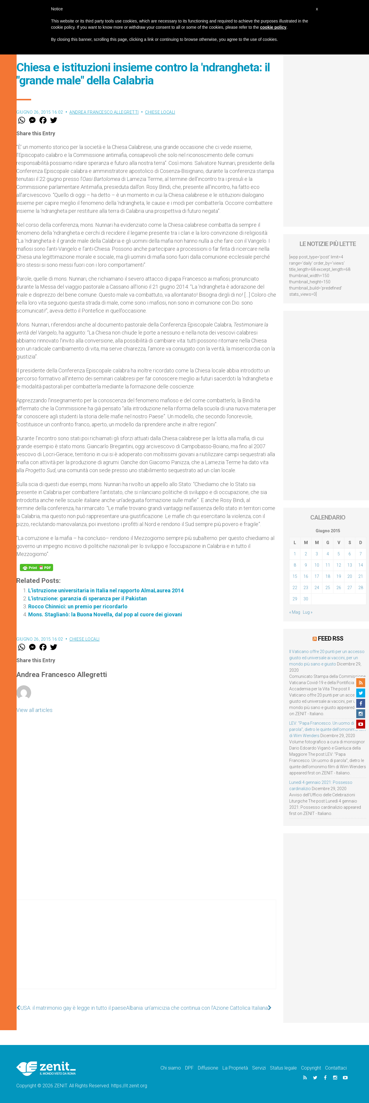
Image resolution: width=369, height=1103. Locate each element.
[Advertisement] (146, 950)
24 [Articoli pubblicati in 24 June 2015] (316, 587)
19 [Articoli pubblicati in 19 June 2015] (338, 576)
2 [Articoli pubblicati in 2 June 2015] (306, 554)
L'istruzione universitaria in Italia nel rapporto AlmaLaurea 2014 (106, 590)
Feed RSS (330, 638)
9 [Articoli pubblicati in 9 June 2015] (306, 565)
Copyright (311, 1068)
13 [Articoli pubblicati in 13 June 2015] (349, 565)
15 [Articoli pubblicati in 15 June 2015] (294, 576)
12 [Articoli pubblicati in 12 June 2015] (338, 565)
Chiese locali (160, 112)
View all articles (34, 710)
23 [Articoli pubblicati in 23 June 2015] (305, 587)
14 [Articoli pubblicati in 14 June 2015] (360, 565)
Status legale (283, 1068)
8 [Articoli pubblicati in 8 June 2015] (295, 565)
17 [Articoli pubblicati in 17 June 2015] (316, 576)
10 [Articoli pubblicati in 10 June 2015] (316, 565)
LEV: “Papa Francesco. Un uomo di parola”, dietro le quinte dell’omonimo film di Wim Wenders (327, 729)
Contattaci (336, 1068)
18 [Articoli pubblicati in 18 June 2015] (327, 576)
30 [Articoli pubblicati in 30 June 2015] (305, 598)
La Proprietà (235, 1068)
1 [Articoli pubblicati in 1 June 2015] (295, 554)
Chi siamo (170, 1068)
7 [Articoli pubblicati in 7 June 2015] (361, 554)
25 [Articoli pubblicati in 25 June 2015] (327, 587)
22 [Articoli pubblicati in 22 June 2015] (294, 587)
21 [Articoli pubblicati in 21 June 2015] (360, 576)
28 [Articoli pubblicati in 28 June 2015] (360, 587)
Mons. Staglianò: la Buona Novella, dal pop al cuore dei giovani (105, 614)
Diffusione (208, 1068)
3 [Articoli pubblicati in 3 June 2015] (317, 554)
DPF (189, 1068)
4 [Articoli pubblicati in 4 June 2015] (328, 554)
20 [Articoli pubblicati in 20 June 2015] (349, 576)
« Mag (294, 612)
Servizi (259, 1068)
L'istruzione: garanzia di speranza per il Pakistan (87, 598)
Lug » (307, 612)
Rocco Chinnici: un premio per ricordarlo (78, 606)
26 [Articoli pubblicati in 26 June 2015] (338, 587)
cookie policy (273, 27)
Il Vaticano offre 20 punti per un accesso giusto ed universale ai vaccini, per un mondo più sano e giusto (327, 657)
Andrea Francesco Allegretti (104, 112)
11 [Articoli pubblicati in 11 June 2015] (327, 565)
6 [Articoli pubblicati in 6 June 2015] (350, 554)
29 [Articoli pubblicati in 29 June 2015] (294, 598)
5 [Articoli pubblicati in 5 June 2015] (339, 554)
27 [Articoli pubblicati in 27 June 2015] (349, 587)
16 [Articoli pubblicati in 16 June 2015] (305, 576)
